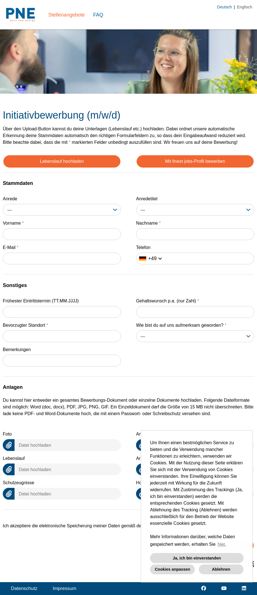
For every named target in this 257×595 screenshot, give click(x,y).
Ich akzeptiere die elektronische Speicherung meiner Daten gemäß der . (98, 525)
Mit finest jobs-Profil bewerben (195, 161)
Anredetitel (147, 198)
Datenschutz (24, 588)
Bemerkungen (17, 349)
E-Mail (10, 247)
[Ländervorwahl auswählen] (150, 258)
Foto (7, 434)
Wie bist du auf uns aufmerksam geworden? (181, 325)
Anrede (10, 198)
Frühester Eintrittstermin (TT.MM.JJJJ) (41, 300)
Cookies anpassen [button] (172, 569)
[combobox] (62, 210)
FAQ (98, 15)
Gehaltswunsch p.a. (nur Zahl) (167, 300)
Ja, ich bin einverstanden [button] (197, 558)
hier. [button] (222, 544)
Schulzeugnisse (18, 482)
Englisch (244, 7)
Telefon (143, 247)
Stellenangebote (66, 15)
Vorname (13, 223)
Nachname (148, 223)
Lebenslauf (14, 458)
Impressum (64, 588)
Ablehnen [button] (221, 569)
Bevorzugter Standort (25, 325)
